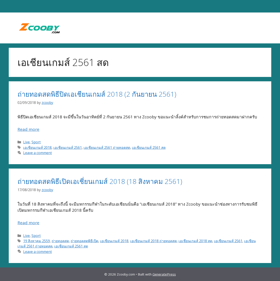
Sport (36, 142)
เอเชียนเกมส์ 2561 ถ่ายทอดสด (107, 147)
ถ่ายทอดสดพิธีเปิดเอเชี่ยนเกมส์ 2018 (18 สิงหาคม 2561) (100, 181)
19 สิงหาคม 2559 (36, 240)
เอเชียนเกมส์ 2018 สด (195, 240)
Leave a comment (37, 152)
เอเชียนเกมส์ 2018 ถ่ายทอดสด (153, 240)
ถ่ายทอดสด (60, 240)
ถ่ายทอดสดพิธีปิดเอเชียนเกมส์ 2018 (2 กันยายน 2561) (97, 94)
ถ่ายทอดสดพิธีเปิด (84, 240)
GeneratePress (164, 274)
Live (26, 142)
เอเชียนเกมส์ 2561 (67, 147)
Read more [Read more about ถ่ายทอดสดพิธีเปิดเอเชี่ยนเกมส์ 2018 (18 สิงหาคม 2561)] (28, 223)
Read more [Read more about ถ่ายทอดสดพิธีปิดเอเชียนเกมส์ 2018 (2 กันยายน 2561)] (28, 129)
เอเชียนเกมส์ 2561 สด (149, 147)
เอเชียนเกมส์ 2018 (37, 147)
